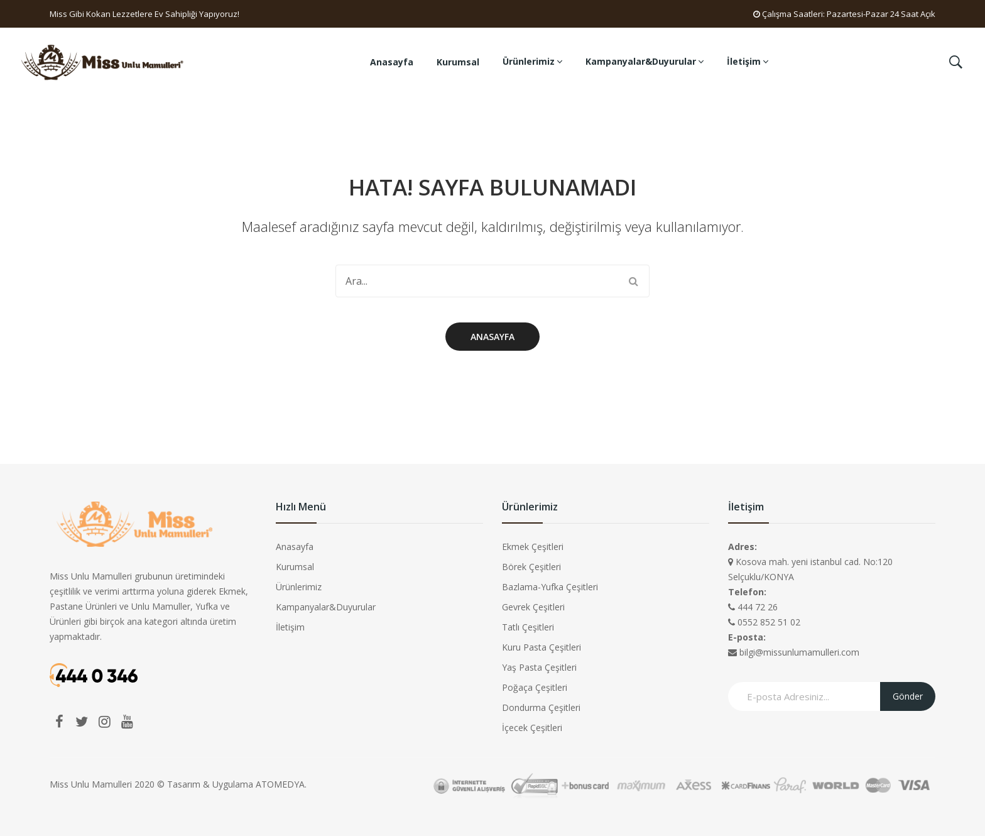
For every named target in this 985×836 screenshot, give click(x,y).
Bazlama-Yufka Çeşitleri (550, 587)
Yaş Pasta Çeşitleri (539, 667)
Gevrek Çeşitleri (533, 607)
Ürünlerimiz (299, 587)
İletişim (290, 627)
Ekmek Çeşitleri (532, 547)
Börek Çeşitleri (531, 567)
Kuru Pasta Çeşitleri (541, 647)
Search (633, 281)
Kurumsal (295, 567)
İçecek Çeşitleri (532, 728)
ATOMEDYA (280, 784)
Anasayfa (492, 337)
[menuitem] (391, 62)
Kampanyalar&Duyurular (326, 607)
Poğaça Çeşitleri (534, 687)
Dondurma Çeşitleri (541, 707)
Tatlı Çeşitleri (528, 627)
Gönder (908, 696)
